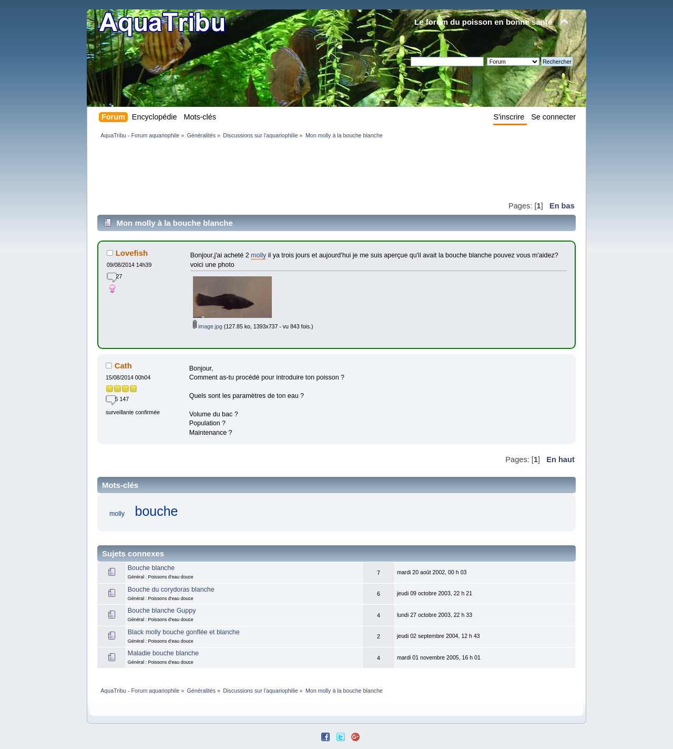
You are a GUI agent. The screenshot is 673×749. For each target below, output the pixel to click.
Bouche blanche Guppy (162, 610)
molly (258, 255)
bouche (156, 511)
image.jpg (207, 326)
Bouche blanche (151, 568)
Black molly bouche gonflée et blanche (184, 632)
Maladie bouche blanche (163, 653)
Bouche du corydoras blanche (171, 589)
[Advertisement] (288, 169)
